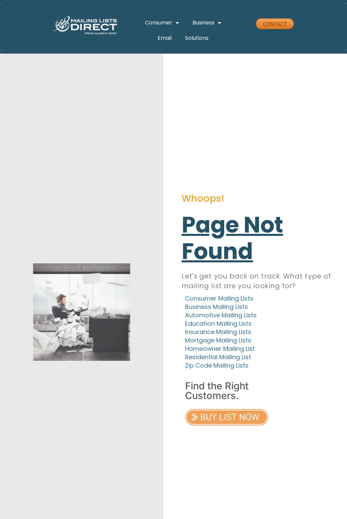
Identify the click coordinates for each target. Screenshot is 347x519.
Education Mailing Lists (218, 324)
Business (206, 23)
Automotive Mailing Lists (221, 316)
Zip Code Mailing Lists (217, 366)
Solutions (196, 38)
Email (165, 38)
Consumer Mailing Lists (219, 299)
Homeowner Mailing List (220, 349)
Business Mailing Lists (216, 308)
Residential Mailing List (218, 358)
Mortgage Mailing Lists (218, 341)
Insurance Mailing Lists (218, 333)
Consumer (162, 23)
